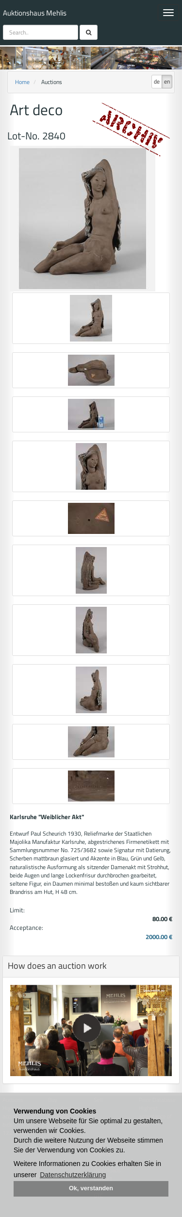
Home (22, 81)
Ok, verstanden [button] (91, 1188)
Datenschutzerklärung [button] (73, 1175)
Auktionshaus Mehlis (34, 12)
